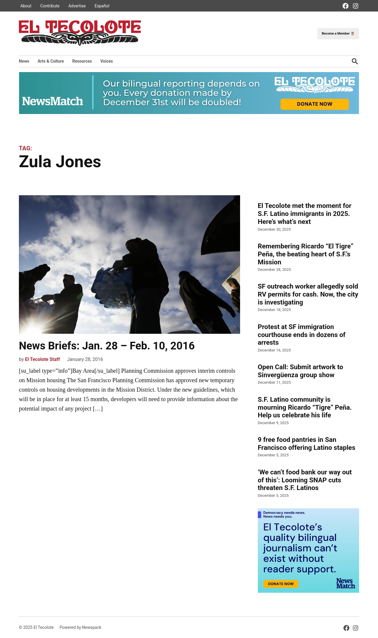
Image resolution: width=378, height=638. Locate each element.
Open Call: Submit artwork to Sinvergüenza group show (300, 371)
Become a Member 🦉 (338, 33)
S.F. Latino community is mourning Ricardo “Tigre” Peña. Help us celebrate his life (305, 407)
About (25, 6)
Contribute (49, 6)
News (24, 61)
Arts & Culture (51, 61)
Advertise (77, 6)
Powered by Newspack (80, 627)
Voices (106, 61)
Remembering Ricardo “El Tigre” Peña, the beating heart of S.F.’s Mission (305, 254)
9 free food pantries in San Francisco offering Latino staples (306, 443)
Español (101, 6)
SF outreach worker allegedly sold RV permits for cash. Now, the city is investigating (308, 294)
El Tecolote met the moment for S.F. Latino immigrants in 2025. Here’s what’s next (304, 213)
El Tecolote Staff (42, 359)
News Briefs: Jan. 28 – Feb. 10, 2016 (107, 346)
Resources (82, 61)
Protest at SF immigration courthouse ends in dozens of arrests (302, 334)
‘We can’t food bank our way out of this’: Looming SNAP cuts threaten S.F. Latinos (305, 480)
